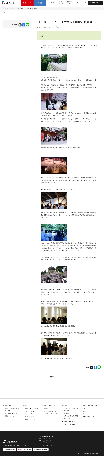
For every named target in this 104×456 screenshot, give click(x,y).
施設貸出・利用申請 (70, 421)
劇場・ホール (7, 405)
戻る (4, 12)
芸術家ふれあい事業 (50, 411)
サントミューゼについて (49, 405)
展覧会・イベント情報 (31, 408)
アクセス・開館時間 (70, 424)
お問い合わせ (85, 414)
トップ (4, 8)
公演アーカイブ (9, 416)
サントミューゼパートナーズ (90, 405)
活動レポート (48, 408)
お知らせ (84, 411)
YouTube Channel (24, 449)
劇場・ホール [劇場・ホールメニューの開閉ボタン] (27, 3)
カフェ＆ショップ (81, 3)
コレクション (29, 414)
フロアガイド (68, 418)
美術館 (25, 405)
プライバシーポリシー (88, 416)
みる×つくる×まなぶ (31, 411)
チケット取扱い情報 (11, 413)
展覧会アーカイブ (30, 419)
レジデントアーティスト (51, 414)
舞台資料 (66, 413)
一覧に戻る (52, 377)
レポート (11, 8)
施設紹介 (64, 405)
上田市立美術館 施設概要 (71, 416)
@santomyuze (9, 449)
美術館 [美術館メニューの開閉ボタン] (40, 3)
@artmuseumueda (41, 449)
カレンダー (51, 3)
